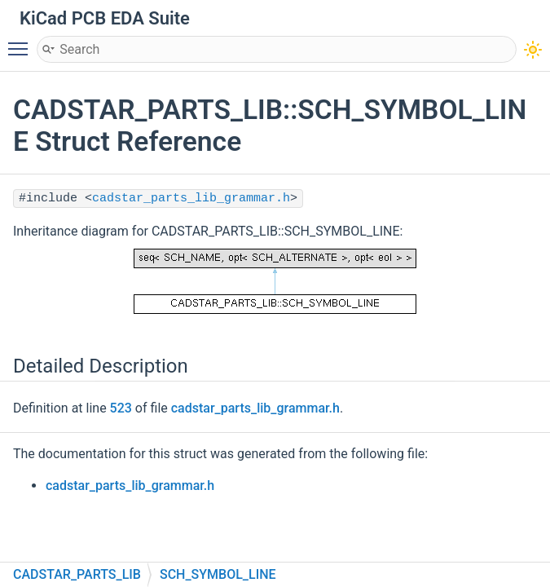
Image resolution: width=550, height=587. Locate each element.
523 (121, 408)
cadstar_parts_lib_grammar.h (191, 198)
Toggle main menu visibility (22, 41)
